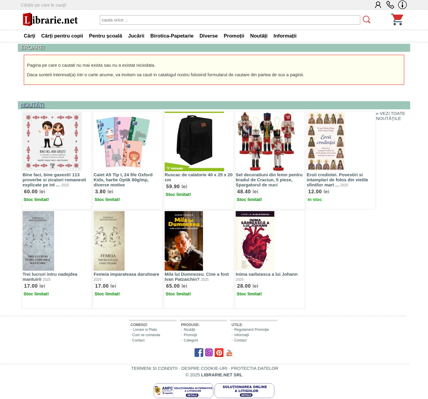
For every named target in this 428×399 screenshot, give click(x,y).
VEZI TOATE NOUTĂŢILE (390, 116)
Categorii (191, 340)
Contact (138, 340)
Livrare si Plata (145, 330)
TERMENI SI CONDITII (154, 368)
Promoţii (190, 335)
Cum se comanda (146, 335)
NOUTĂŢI (32, 105)
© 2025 (214, 374)
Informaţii (241, 335)
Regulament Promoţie (251, 330)
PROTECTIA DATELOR (254, 368)
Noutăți (189, 330)
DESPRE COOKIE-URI (204, 368)
